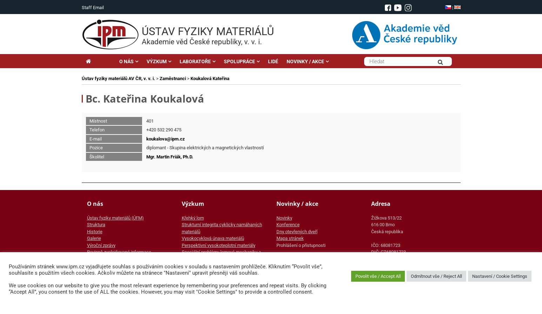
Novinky (284, 218)
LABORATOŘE (195, 61)
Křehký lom (193, 218)
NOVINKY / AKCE (305, 61)
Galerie (94, 238)
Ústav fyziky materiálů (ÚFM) (115, 218)
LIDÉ (273, 61)
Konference (288, 224)
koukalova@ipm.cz (165, 139)
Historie (94, 231)
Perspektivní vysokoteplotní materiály (218, 245)
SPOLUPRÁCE (239, 61)
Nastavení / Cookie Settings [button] (499, 276)
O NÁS (126, 61)
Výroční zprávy (101, 245)
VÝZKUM (157, 61)
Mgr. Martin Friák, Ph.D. (169, 156)
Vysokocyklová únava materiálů (213, 238)
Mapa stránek (290, 238)
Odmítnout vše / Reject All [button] (436, 276)
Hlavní (98, 61)
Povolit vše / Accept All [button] (378, 276)
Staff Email (93, 7)
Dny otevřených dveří (296, 231)
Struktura (96, 224)
